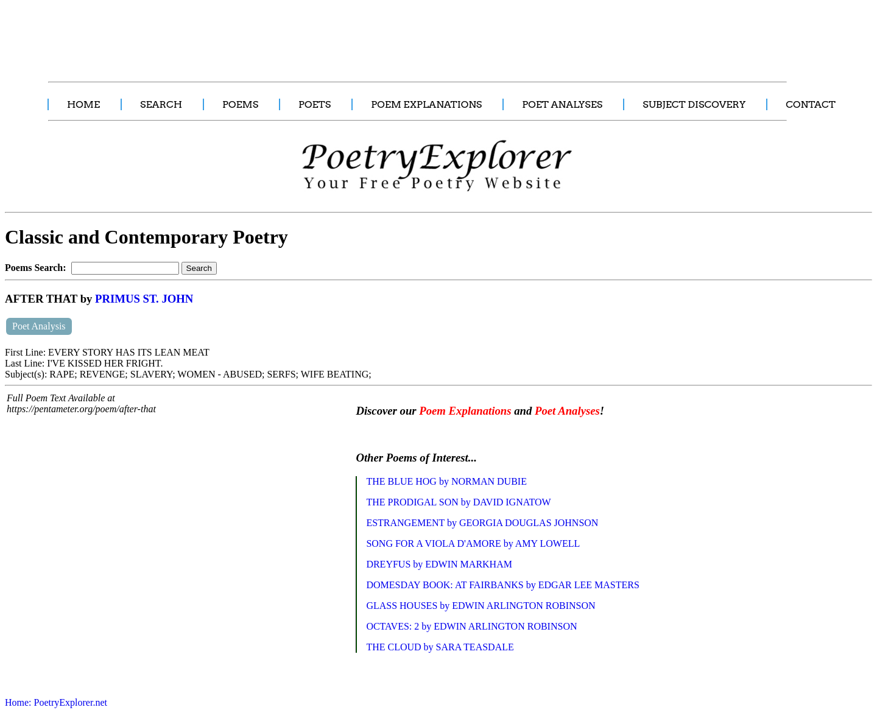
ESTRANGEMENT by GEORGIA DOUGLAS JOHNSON (482, 523)
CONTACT (811, 104)
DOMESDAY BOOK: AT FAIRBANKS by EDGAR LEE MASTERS (502, 585)
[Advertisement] (228, 34)
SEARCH (161, 104)
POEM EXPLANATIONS (426, 104)
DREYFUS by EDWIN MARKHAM (439, 564)
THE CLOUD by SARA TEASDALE (439, 647)
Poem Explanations (465, 410)
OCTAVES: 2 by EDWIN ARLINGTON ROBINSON (471, 626)
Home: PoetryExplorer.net (56, 702)
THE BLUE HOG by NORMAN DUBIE (446, 481)
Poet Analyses (567, 410)
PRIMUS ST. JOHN (144, 298)
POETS (314, 104)
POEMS (240, 104)
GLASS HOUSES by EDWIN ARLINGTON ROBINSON (480, 605)
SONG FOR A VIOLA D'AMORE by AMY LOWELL (473, 543)
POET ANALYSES (562, 104)
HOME (83, 104)
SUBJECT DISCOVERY (694, 104)
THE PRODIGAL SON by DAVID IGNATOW (458, 502)
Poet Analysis (39, 326)
